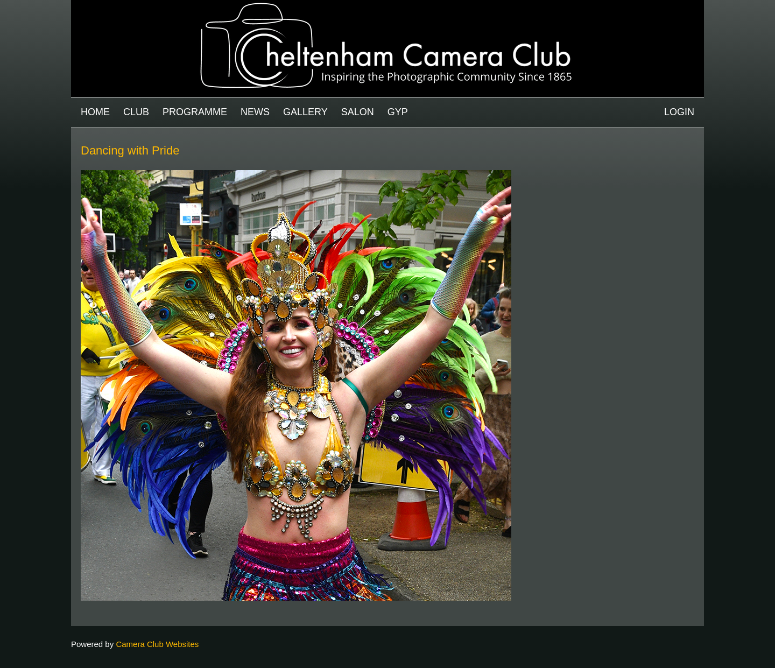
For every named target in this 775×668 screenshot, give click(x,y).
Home (95, 112)
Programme (195, 112)
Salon (357, 112)
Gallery (305, 112)
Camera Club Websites (157, 644)
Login (679, 112)
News (255, 112)
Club (136, 112)
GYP (398, 112)
